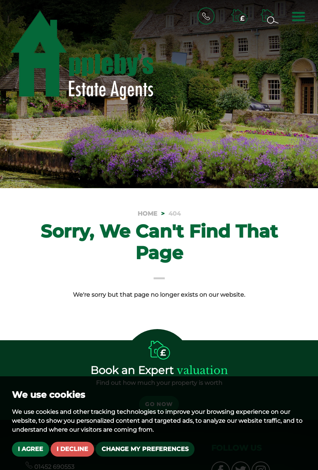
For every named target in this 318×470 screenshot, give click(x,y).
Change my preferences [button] (145, 449)
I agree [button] (30, 449)
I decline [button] (72, 449)
